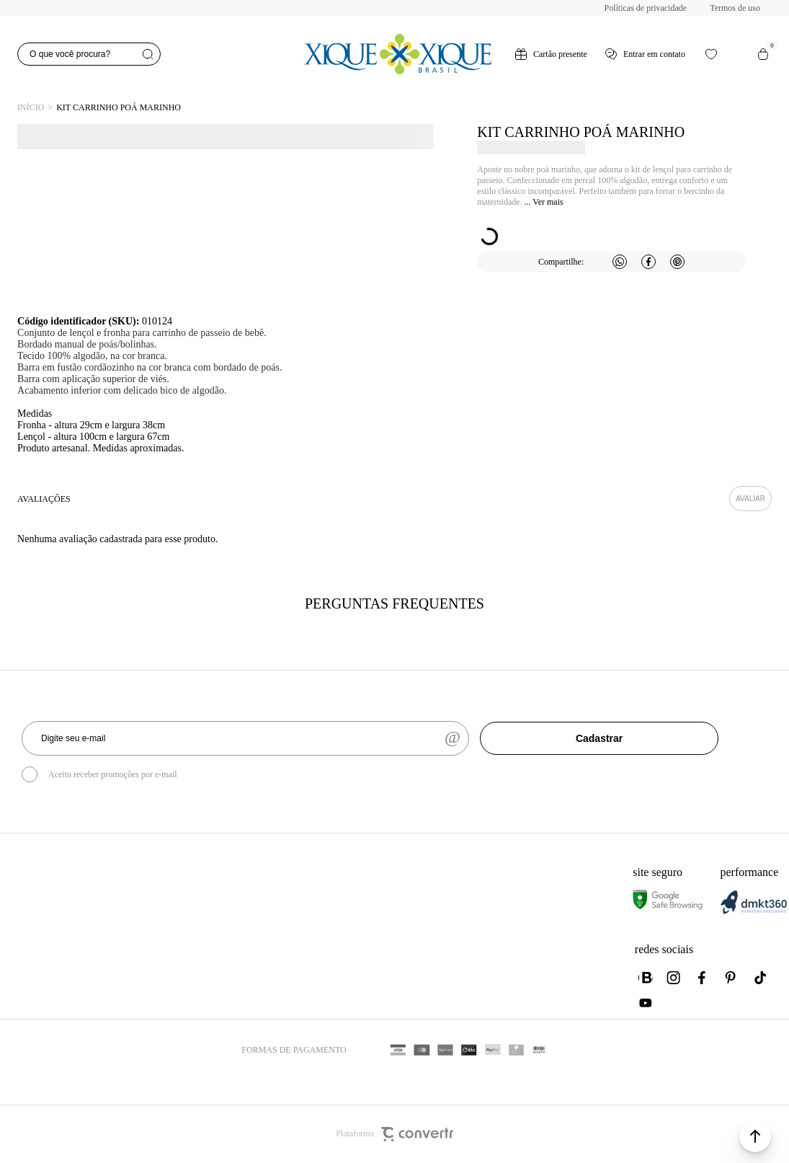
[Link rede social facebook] (703, 978)
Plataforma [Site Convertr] (394, 1134)
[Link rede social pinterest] (732, 978)
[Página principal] (397, 54)
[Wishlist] (711, 54)
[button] (755, 1136)
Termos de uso (735, 8)
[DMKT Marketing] (753, 911)
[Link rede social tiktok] (761, 978)
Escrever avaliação (750, 498)
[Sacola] (763, 54)
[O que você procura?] (89, 54)
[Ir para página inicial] (30, 107)
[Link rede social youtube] (645, 1003)
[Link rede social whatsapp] (645, 978)
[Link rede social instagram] (674, 978)
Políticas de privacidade (646, 8)
